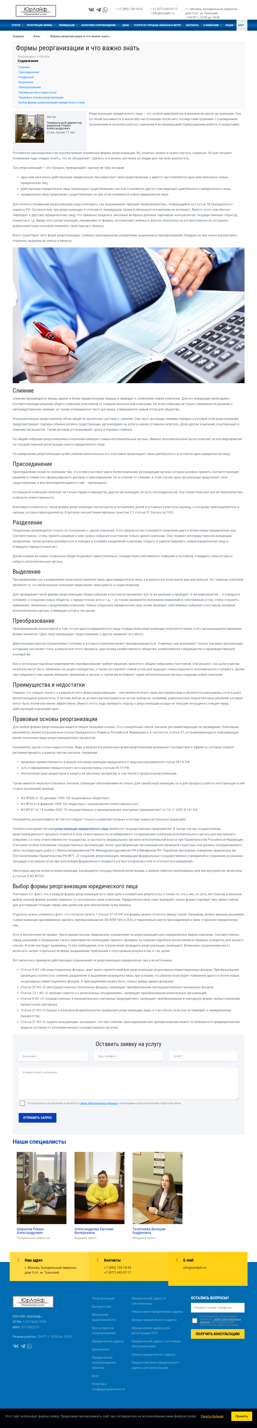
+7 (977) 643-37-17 (164, 9)
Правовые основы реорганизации (40, 97)
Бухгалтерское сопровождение (104, 1330)
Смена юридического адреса (153, 1354)
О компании (211, 25)
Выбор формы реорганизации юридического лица (51, 102)
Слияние (24, 67)
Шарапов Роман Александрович (30, 1231)
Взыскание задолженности (103, 1317)
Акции (229, 25)
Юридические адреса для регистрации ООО (151, 1330)
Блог (241, 25)
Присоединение (28, 72)
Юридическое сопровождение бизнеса (104, 1363)
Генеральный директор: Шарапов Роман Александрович (64, 125)
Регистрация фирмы (40, 25)
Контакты (192, 25)
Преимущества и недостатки (37, 92)
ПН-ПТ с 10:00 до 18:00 (202, 17)
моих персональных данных (99, 1103)
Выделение (25, 82)
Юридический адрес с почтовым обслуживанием (156, 1343)
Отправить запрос (37, 1118)
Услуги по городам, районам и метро (157, 25)
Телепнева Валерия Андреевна (149, 1231)
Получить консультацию (218, 1334)
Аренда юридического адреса (154, 1320)
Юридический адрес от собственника (149, 1300)
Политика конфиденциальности (108, 1386)
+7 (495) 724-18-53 (129, 9)
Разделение (26, 77)
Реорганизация (103, 1298)
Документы (100, 1349)
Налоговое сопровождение (98, 25)
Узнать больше (212, 1416)
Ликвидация (67, 25)
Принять (241, 1416)
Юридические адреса (108, 1341)
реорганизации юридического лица (81, 829)
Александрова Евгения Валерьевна (93, 1231)
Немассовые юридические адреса (157, 1312)
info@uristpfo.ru (162, 13)
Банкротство (101, 1306)
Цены (125, 25)
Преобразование (29, 87)
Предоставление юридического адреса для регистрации (155, 1365)
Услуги (16, 25)
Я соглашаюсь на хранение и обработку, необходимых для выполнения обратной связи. (105, 1103)
